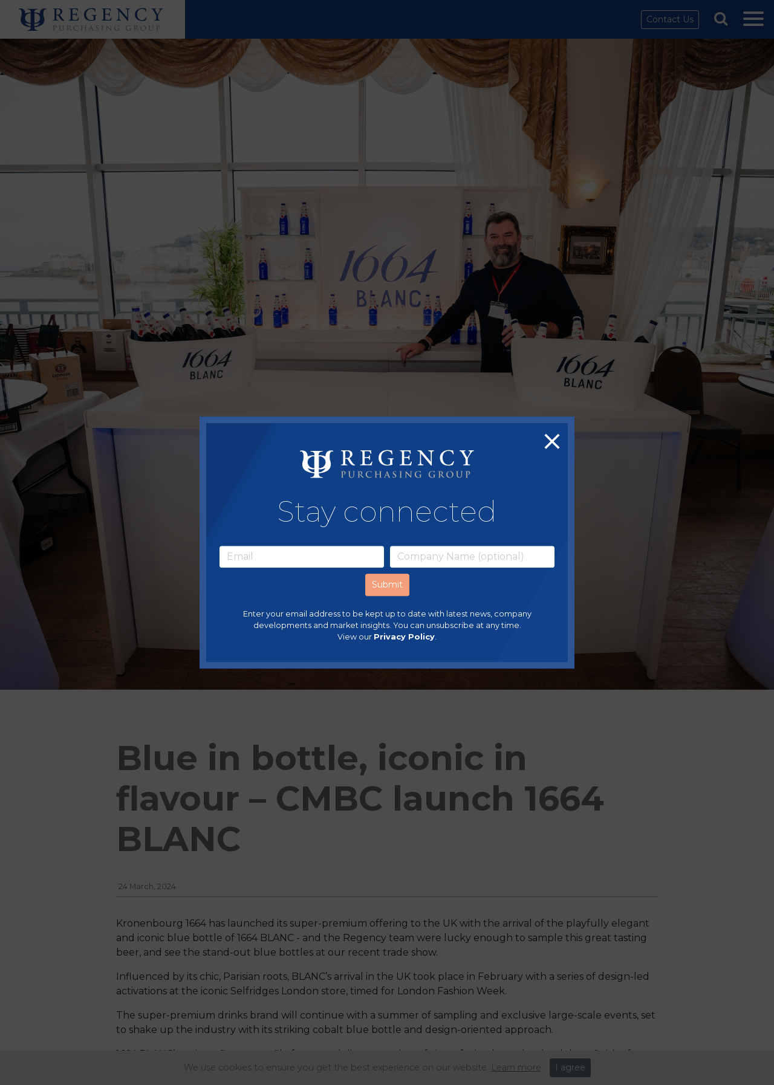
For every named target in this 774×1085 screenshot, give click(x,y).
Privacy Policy (404, 636)
